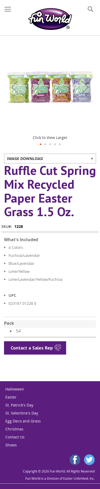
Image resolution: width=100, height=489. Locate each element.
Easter (11, 397)
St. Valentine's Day (21, 413)
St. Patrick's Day (19, 405)
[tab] (50, 158)
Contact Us (15, 436)
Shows (11, 444)
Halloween (14, 389)
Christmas (14, 429)
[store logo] (50, 19)
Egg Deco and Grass (23, 421)
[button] (14, 87)
